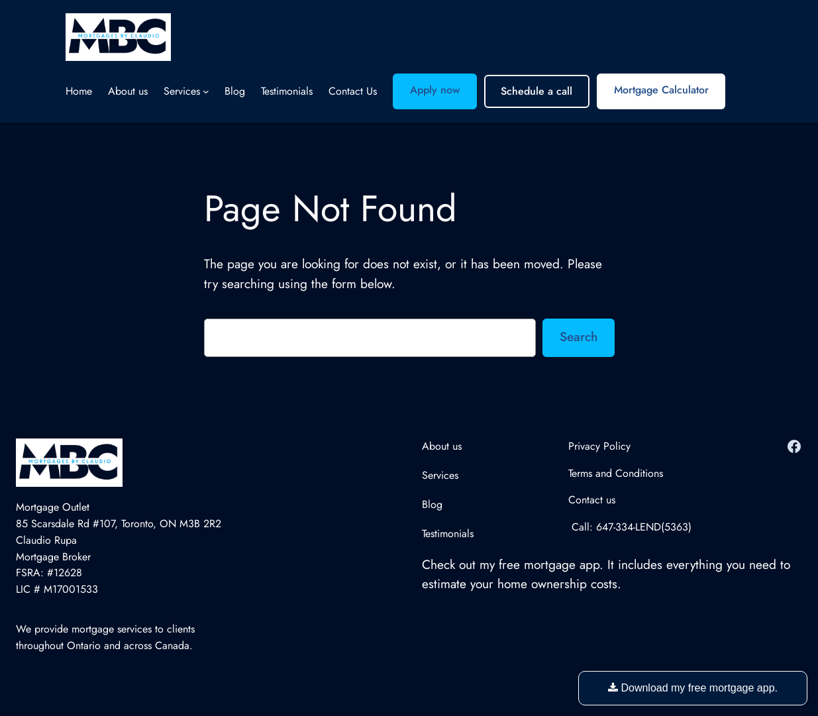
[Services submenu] (206, 91)
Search (578, 336)
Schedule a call (536, 91)
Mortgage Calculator (661, 89)
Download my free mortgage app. (693, 687)
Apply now (435, 89)
